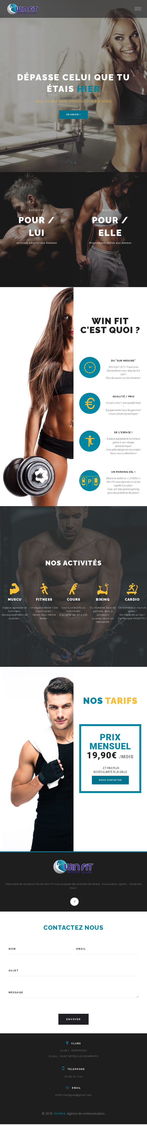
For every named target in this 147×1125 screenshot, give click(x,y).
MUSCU (14, 599)
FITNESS (44, 599)
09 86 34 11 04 (73, 1077)
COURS (73, 599)
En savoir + (73, 114)
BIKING (103, 599)
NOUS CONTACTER (110, 780)
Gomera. (60, 1114)
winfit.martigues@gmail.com (73, 1095)
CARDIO (132, 599)
